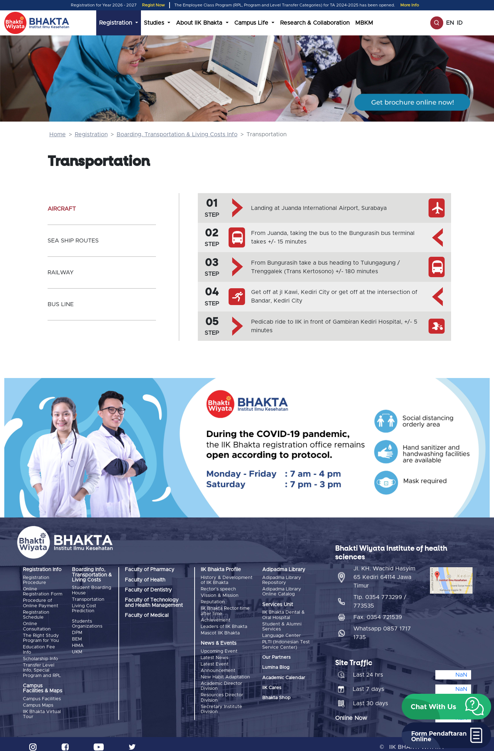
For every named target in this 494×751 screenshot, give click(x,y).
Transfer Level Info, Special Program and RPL (42, 665)
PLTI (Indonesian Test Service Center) (286, 642)
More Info (409, 5)
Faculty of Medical (146, 615)
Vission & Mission (220, 594)
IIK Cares (271, 685)
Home (57, 134)
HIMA (78, 642)
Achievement (215, 617)
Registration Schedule (36, 613)
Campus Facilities (42, 694)
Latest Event (215, 659)
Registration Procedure (36, 580)
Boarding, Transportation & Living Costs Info (177, 134)
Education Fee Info (39, 646)
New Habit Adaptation (225, 670)
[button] (446, 707)
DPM (77, 631)
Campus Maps (38, 700)
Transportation (88, 599)
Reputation (213, 600)
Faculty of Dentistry (148, 590)
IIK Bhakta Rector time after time (225, 608)
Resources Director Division (222, 690)
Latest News (214, 653)
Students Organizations (87, 622)
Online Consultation (37, 624)
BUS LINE (61, 304)
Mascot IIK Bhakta (220, 629)
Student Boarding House (91, 590)
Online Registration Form (42, 591)
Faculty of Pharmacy (149, 569)
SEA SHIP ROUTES (73, 241)
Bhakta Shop (276, 695)
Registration (91, 134)
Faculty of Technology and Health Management (154, 603)
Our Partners (276, 655)
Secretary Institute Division (221, 701)
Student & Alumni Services (282, 625)
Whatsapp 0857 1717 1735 (382, 627)
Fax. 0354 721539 (377, 611)
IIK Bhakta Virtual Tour (42, 708)
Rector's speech (218, 588)
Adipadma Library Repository (281, 580)
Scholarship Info (40, 654)
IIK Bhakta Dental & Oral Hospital (283, 614)
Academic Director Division (221, 679)
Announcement (218, 664)
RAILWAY (61, 272)
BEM (77, 636)
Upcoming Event (219, 647)
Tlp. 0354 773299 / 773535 (379, 595)
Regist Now (153, 5)
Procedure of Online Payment (40, 602)
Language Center (281, 634)
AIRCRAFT (62, 209)
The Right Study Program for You (41, 635)
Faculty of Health (145, 580)
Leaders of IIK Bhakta (224, 623)
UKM (77, 648)
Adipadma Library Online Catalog (281, 591)
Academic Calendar (283, 675)
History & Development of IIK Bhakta (227, 580)
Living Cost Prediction (84, 607)
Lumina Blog (275, 665)
